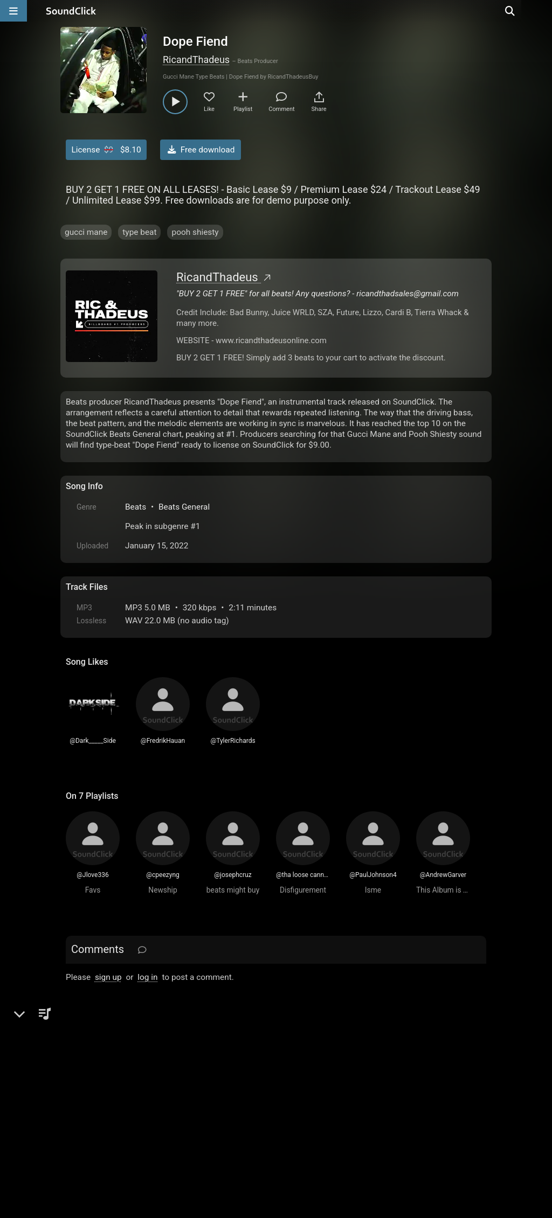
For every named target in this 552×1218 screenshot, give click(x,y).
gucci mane (86, 232)
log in (147, 977)
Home (82, 1096)
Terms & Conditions (165, 1096)
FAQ (111, 1096)
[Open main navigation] (13, 11)
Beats (135, 507)
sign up (108, 977)
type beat (139, 232)
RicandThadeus (196, 59)
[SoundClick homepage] (71, 11)
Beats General (184, 507)
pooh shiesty (194, 232)
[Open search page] (541, 11)
